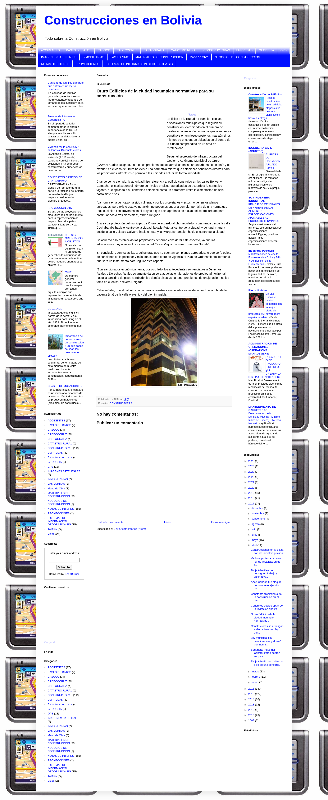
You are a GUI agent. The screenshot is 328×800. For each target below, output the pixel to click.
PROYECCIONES (87, 64)
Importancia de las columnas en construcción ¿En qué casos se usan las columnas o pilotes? (66, 345)
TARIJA (52, 529)
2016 (251, 688)
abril (254, 545)
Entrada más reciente (111, 522)
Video (51, 533)
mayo (255, 539)
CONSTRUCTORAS (216, 50)
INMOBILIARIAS (93, 57)
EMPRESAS (244, 50)
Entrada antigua (221, 522)
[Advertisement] (65, 612)
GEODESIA (266, 50)
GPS (283, 50)
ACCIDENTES (50, 50)
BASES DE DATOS (78, 50)
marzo (255, 671)
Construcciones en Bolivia (123, 20)
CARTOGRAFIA (154, 50)
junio (254, 534)
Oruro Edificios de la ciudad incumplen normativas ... (263, 617)
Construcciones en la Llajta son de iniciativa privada (267, 551)
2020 (251, 487)
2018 (251, 498)
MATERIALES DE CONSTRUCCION (159, 57)
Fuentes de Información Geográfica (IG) (62, 118)
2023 (251, 471)
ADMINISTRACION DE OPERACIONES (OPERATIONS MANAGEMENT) (263, 348)
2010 (251, 715)
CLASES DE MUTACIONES (65, 386)
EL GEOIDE (55, 308)
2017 (251, 503)
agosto (255, 524)
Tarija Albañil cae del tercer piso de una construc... (267, 663)
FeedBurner (72, 574)
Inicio (167, 522)
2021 (251, 482)
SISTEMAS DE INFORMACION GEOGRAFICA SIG (139, 64)
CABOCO (104, 50)
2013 (251, 704)
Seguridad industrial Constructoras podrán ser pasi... (265, 653)
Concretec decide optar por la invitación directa (267, 607)
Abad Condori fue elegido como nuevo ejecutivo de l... (266, 585)
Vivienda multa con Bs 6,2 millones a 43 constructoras (64, 148)
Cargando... (51, 642)
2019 (251, 492)
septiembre (258, 518)
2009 (251, 720)
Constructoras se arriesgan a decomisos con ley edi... (267, 629)
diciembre (257, 508)
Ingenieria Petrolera (261, 250)
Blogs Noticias (258, 290)
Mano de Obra (199, 57)
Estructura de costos (60, 457)
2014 (251, 699)
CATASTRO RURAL (184, 50)
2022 (251, 477)
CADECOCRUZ (127, 50)
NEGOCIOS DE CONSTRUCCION (237, 57)
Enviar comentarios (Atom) (130, 528)
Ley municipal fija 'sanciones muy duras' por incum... (266, 641)
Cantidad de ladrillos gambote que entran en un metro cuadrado (66, 86)
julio (254, 529)
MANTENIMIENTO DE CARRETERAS (262, 408)
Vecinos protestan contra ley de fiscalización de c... (266, 561)
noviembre (258, 513)
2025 (251, 461)
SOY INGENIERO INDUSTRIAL (259, 199)
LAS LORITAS (119, 57)
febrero (256, 676)
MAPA (68, 271)
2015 (251, 694)
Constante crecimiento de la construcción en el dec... (266, 597)
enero (255, 682)
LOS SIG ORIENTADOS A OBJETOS (74, 238)
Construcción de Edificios (265, 94)
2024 (251, 466)
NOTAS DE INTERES (55, 64)
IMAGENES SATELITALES (58, 57)
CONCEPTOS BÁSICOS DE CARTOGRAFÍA (65, 179)
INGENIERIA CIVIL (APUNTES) (260, 149)
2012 (251, 710)
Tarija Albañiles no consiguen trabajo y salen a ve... (264, 573)
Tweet (192, 114)
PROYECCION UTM (60, 207)
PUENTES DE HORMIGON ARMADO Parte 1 (273, 161)
